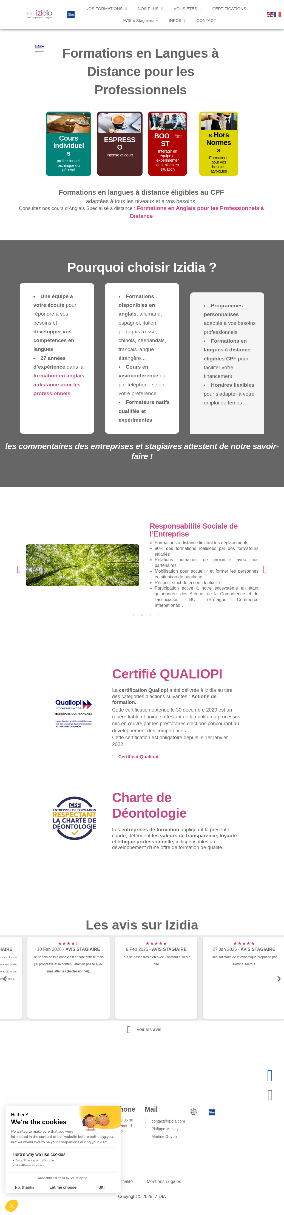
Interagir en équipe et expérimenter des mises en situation (167, 160)
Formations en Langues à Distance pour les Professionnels (141, 71)
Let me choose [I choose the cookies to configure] (63, 1187)
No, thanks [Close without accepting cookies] (24, 1187)
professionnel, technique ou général (68, 165)
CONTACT (206, 20)
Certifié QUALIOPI (167, 674)
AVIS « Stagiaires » (140, 20)
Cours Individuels (68, 145)
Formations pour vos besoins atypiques (218, 164)
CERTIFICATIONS (231, 8)
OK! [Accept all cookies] (101, 1187)
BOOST (161, 139)
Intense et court (120, 155)
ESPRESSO (119, 143)
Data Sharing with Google (34, 1160)
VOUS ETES (187, 8)
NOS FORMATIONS (106, 8)
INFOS (177, 20)
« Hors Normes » (218, 142)
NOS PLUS (150, 8)
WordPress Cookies (29, 1165)
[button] (11, 1205)
